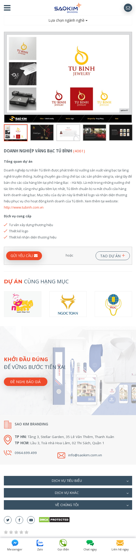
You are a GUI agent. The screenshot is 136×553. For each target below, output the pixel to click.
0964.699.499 (26, 452)
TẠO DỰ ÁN (112, 254)
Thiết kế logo (18, 231)
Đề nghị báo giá (25, 381)
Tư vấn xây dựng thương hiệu (31, 224)
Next (129, 77)
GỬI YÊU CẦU (24, 255)
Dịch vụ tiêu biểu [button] (90, 481)
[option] (68, 77)
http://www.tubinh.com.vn (24, 207)
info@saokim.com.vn (85, 455)
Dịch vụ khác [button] (92, 493)
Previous (7, 77)
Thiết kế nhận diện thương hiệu (32, 237)
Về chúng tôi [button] (92, 505)
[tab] (68, 480)
